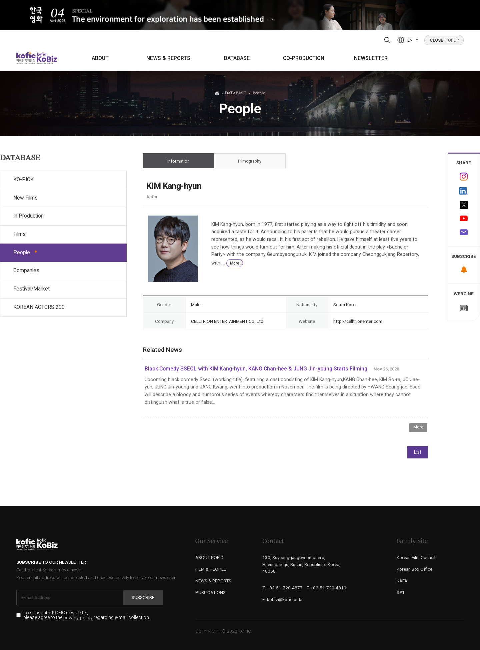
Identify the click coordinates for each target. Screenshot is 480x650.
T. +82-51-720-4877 (282, 587)
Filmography (250, 161)
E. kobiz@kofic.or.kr (282, 599)
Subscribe (143, 597)
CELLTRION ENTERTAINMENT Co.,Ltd (227, 321)
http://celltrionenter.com (357, 321)
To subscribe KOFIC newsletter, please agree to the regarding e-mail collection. (86, 615)
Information (178, 161)
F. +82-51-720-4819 (326, 587)
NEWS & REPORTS (168, 58)
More (234, 263)
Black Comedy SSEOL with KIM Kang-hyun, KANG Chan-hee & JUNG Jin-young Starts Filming (256, 369)
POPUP (444, 40)
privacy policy (78, 617)
